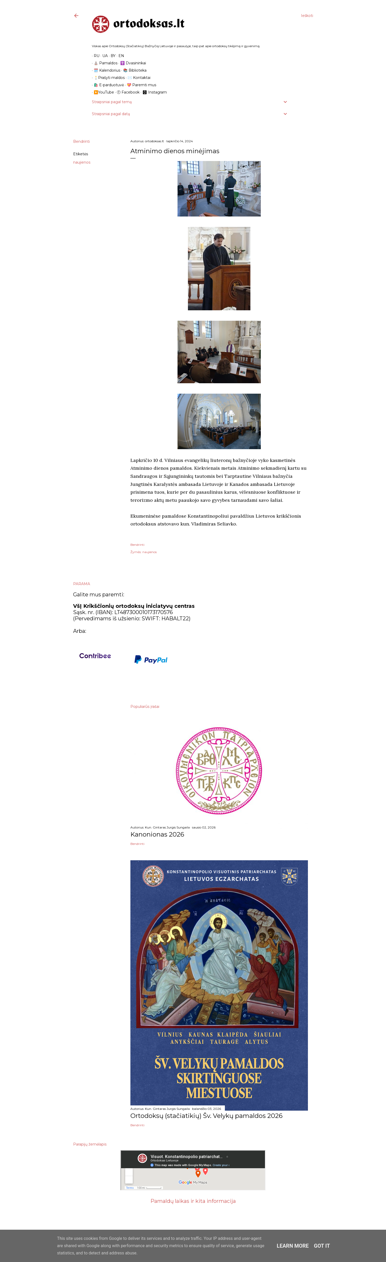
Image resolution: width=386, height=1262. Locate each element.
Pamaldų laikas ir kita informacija (193, 1201)
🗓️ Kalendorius (105, 70)
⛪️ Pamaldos (104, 63)
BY (111, 55)
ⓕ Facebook (126, 92)
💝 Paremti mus (139, 85)
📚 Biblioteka (133, 70)
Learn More (293, 1246)
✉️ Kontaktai (137, 77)
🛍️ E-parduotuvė (107, 85)
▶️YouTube (102, 92)
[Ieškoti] (307, 15)
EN (119, 55)
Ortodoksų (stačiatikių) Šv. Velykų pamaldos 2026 (206, 1115)
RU (95, 55)
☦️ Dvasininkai (131, 63)
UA (103, 55)
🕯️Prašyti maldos (107, 77)
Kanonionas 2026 (157, 834)
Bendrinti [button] (81, 141)
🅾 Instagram (153, 92)
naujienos (81, 162)
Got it (322, 1246)
